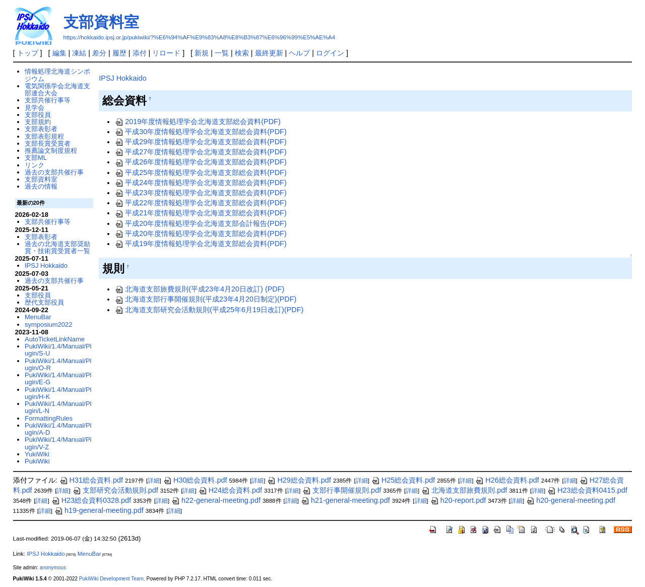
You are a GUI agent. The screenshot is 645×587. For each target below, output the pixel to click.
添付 (140, 53)
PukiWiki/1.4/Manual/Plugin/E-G (58, 378)
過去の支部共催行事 (54, 172)
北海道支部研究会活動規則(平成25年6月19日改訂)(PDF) (209, 310)
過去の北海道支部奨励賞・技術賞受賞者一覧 (57, 247)
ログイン (330, 53)
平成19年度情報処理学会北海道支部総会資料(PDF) (200, 244)
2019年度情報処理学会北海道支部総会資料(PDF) (197, 122)
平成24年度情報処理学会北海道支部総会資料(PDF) (200, 183)
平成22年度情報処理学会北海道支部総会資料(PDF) (200, 203)
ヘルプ (299, 53)
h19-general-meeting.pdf (99, 510)
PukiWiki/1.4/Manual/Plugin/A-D (58, 429)
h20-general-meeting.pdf (570, 500)
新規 (202, 53)
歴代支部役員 (44, 302)
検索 (242, 53)
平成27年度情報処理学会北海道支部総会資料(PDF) (200, 152)
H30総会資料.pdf (195, 480)
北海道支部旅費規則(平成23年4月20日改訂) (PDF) (199, 289)
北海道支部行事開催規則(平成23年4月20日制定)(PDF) (205, 299)
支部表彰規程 (44, 136)
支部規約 (38, 122)
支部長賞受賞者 (48, 143)
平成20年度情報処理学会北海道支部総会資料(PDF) (200, 233)
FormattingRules (49, 418)
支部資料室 (101, 22)
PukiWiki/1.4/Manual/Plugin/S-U (58, 349)
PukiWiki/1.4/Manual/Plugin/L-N (58, 407)
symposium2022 (48, 324)
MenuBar (38, 317)
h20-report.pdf (458, 500)
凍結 (79, 53)
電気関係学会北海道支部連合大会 (57, 89)
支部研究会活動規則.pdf (115, 490)
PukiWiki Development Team (111, 578)
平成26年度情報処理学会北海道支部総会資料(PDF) (200, 162)
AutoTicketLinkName (55, 339)
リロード (166, 53)
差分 (99, 53)
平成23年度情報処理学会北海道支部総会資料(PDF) (200, 193)
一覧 (222, 53)
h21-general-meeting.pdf (345, 500)
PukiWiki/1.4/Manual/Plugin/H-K (58, 393)
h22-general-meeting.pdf (216, 500)
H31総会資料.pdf (91, 480)
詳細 (154, 481)
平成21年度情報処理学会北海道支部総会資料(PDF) (200, 213)
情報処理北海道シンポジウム (57, 75)
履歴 (119, 53)
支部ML (36, 157)
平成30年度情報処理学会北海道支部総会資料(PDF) (200, 132)
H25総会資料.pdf (403, 480)
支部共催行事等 (48, 100)
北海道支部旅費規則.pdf (464, 490)
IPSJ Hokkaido (122, 78)
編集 (59, 53)
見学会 (34, 107)
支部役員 (38, 115)
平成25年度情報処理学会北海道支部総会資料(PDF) (200, 172)
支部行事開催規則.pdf (341, 490)
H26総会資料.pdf (507, 480)
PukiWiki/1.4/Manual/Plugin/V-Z (58, 443)
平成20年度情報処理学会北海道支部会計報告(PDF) (200, 223)
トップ (27, 53)
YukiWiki (37, 454)
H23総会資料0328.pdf (91, 500)
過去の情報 (41, 186)
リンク (34, 165)
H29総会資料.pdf (299, 480)
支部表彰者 (41, 129)
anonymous (53, 567)
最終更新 (269, 53)
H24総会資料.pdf (230, 490)
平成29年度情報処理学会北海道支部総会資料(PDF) (200, 142)
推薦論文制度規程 (51, 150)
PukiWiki (37, 461)
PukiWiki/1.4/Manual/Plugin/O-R (58, 364)
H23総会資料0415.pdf (587, 490)
